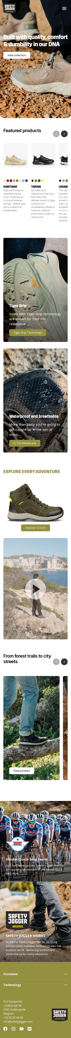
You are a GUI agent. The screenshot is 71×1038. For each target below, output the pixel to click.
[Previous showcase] (56, 661)
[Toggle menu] (64, 8)
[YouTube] (21, 1029)
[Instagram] (13, 1029)
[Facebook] (5, 1029)
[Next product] (64, 133)
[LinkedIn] (29, 1029)
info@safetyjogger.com (17, 1021)
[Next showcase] (64, 661)
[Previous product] (56, 133)
